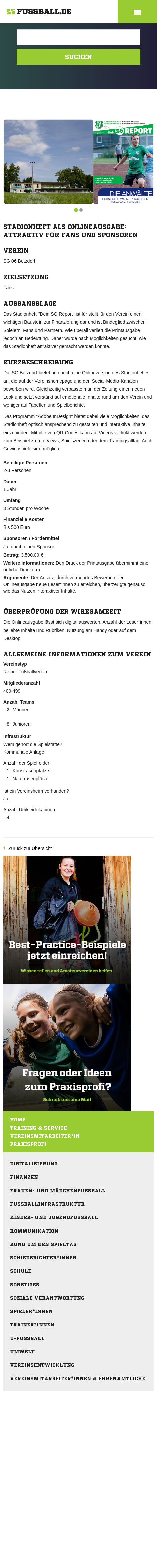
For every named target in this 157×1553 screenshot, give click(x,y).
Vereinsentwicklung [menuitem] (42, 1365)
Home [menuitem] (18, 1119)
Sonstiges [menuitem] (25, 1284)
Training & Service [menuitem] (38, 1127)
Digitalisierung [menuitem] (34, 1163)
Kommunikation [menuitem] (34, 1231)
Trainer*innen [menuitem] (32, 1324)
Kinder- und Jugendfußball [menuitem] (54, 1217)
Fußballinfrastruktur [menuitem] (47, 1204)
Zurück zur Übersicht (30, 848)
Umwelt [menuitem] (22, 1351)
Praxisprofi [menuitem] (28, 1144)
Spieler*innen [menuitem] (31, 1311)
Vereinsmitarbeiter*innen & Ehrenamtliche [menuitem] (77, 1378)
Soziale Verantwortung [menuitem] (47, 1298)
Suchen (78, 57)
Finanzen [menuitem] (24, 1177)
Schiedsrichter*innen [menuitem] (43, 1257)
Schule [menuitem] (20, 1271)
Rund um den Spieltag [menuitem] (43, 1244)
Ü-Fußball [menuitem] (27, 1338)
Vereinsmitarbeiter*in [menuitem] (45, 1136)
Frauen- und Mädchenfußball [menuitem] (57, 1190)
